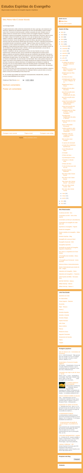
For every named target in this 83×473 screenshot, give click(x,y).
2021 (62, 32)
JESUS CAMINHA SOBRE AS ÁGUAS (69, 396)
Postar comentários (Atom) (30, 137)
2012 (62, 44)
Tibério (61, 340)
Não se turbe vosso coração (67, 139)
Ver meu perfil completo (65, 23)
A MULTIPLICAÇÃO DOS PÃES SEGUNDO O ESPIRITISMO (69, 102)
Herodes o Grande (64, 315)
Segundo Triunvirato (64, 334)
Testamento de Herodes (65, 337)
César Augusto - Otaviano (66, 301)
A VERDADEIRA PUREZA (66, 413)
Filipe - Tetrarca (63, 307)
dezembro (65, 46)
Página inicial (29, 133)
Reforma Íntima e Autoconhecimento (69, 264)
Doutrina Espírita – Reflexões (67, 170)
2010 (62, 203)
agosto (64, 55)
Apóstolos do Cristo (64, 295)
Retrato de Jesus (63, 331)
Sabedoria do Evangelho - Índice (68, 271)
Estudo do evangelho (64, 229)
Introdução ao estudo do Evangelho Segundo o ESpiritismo (68, 248)
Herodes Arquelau (64, 312)
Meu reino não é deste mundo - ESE (68, 186)
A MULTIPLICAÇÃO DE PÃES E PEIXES (68, 107)
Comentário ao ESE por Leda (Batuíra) (69, 219)
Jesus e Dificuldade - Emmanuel (67, 125)
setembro (65, 53)
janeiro (64, 198)
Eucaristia (61, 304)
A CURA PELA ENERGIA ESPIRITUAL (68, 145)
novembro (65, 48)
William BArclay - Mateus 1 (66, 286)
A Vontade (65, 153)
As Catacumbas (63, 298)
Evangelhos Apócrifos (65, 244)
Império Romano (63, 320)
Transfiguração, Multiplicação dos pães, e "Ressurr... (69, 117)
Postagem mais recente (10, 133)
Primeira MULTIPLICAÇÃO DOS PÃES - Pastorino (69, 69)
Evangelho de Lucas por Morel (67, 239)
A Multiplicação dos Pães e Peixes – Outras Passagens (68, 112)
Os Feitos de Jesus (67, 77)
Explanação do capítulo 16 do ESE (68, 404)
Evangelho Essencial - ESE (66, 242)
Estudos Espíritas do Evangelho (25, 6)
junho (64, 60)
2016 (62, 34)
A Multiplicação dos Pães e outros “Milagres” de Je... (68, 80)
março (64, 195)
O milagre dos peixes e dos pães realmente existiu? (68, 64)
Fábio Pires (64, 21)
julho (63, 58)
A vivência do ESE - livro (65, 213)
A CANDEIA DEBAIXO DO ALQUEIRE (72, 383)
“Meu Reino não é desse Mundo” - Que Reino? (68, 182)
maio (63, 193)
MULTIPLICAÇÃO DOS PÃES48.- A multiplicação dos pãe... (69, 93)
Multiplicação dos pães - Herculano (68, 89)
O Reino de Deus (66, 155)
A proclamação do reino (68, 157)
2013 (62, 41)
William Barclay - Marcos (65, 283)
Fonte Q (61, 309)
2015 (62, 37)
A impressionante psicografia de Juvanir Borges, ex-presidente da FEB (68, 424)
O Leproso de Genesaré (68, 143)
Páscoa (61, 329)
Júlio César (62, 323)
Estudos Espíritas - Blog (65, 236)
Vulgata (61, 342)
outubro (64, 51)
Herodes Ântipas (63, 318)
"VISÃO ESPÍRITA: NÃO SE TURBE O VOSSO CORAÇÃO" (68, 130)
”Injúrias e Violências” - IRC (66, 444)
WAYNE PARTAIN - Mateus (66, 281)
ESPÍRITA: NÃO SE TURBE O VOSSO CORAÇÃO (67, 135)
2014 (62, 39)
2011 (62, 201)
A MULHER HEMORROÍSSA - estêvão (69, 435)
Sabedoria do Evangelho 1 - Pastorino (69, 274)
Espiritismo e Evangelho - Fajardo (68, 226)
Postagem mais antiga (46, 133)
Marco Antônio (63, 326)
